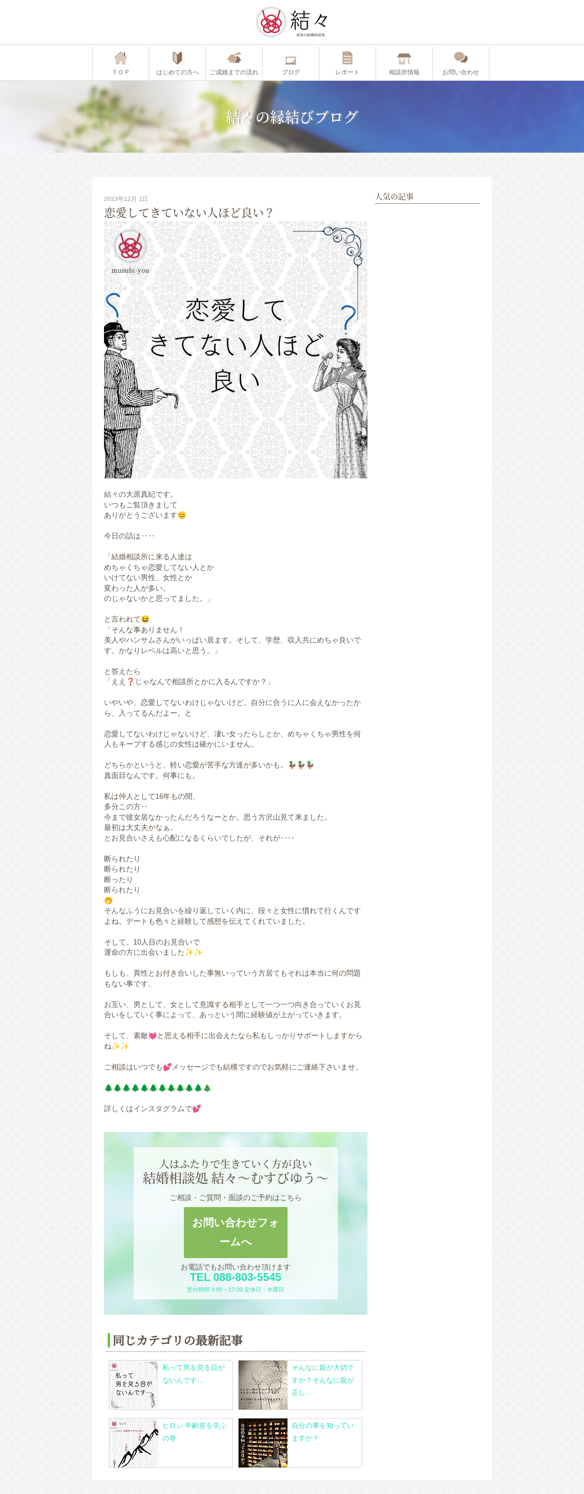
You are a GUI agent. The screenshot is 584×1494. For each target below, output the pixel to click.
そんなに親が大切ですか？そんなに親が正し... (323, 1380)
